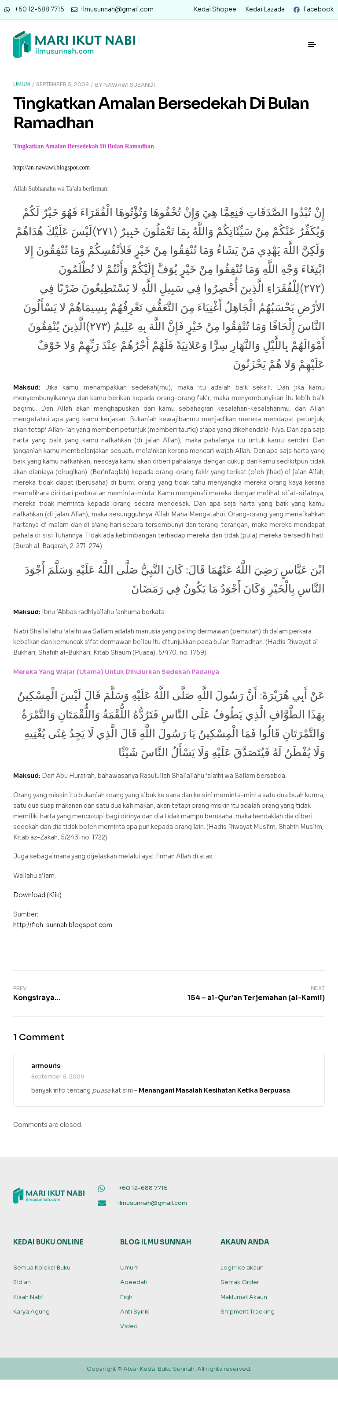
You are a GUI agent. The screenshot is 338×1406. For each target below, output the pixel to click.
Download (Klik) (37, 895)
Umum (21, 84)
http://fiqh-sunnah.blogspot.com (62, 925)
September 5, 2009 (62, 84)
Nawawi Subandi (129, 84)
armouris (45, 1066)
